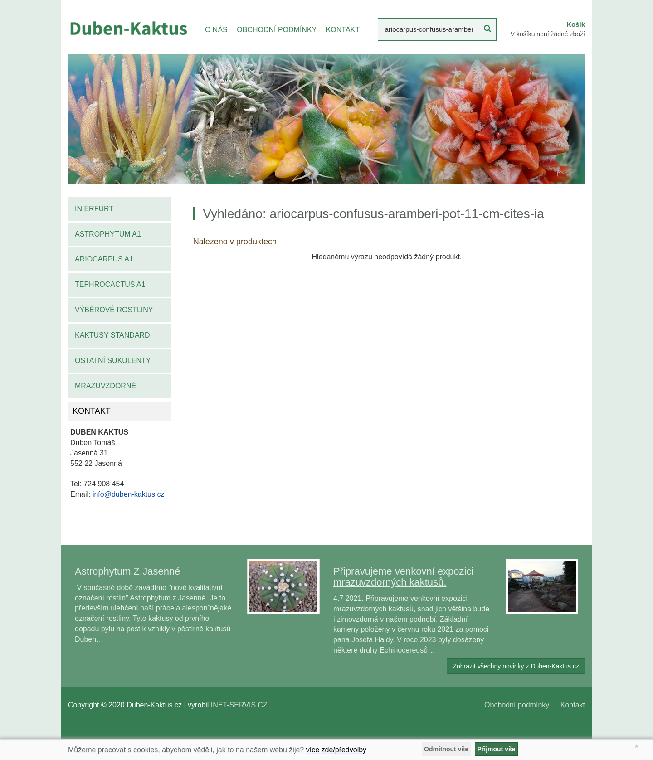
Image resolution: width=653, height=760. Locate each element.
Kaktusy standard (112, 335)
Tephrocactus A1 (110, 284)
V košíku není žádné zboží (548, 34)
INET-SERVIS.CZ (239, 705)
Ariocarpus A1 (104, 259)
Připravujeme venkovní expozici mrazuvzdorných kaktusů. (403, 577)
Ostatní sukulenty (113, 360)
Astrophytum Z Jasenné (127, 571)
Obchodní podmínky (516, 705)
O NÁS (216, 30)
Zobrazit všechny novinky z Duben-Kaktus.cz (516, 666)
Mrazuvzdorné (105, 386)
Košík (575, 24)
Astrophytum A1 (108, 234)
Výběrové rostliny (114, 310)
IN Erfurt (94, 209)
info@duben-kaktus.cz (129, 494)
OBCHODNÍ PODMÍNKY (277, 30)
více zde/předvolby (336, 750)
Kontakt (572, 705)
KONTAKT (343, 30)
